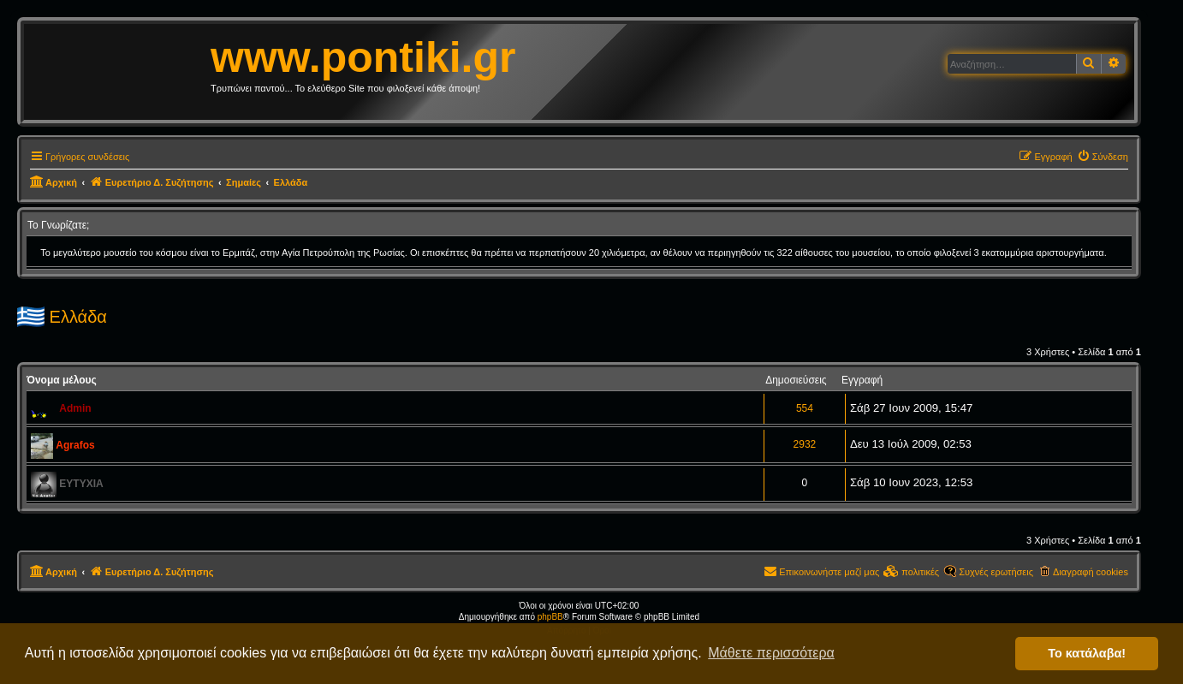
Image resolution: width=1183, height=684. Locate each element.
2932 (805, 444)
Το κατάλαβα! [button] (1087, 653)
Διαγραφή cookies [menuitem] (1090, 572)
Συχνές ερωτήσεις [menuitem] (996, 572)
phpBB (550, 617)
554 (804, 408)
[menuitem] (1102, 156)
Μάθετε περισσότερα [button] (771, 652)
